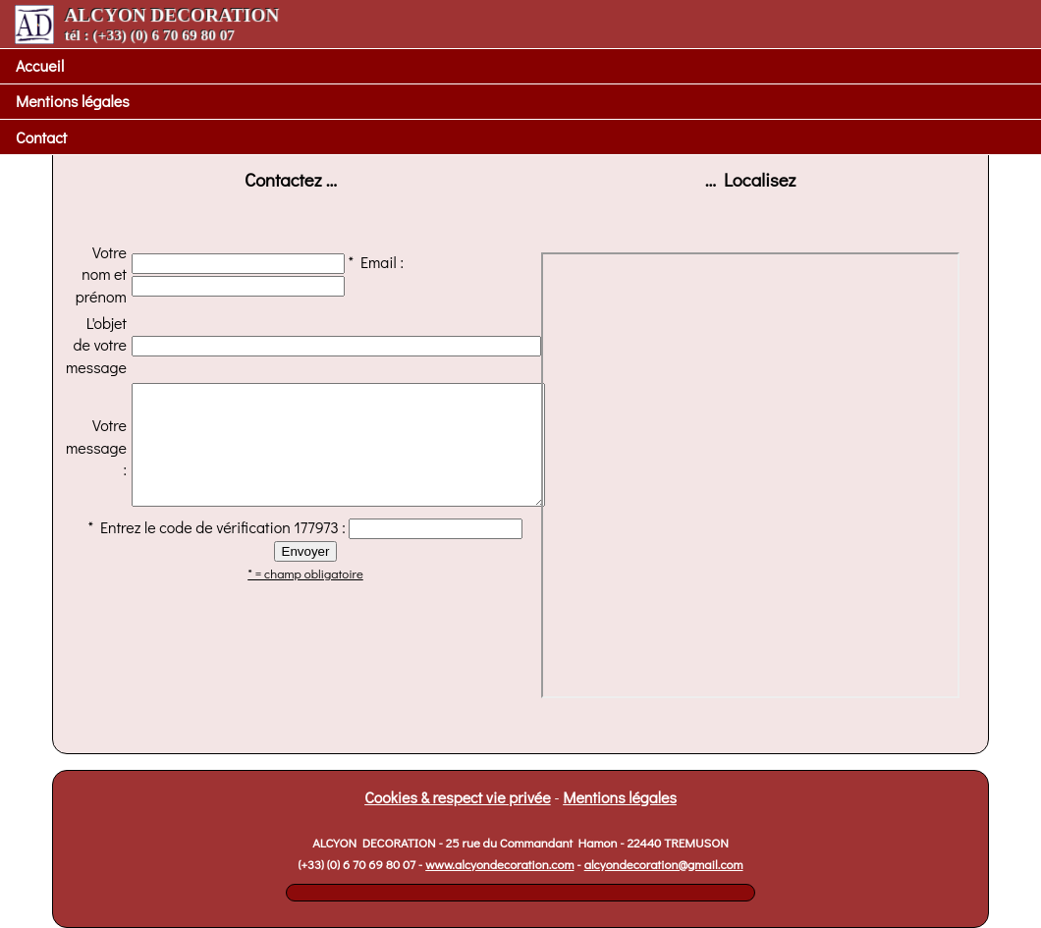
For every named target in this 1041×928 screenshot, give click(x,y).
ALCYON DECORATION (147, 24)
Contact (41, 137)
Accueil (40, 65)
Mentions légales (73, 100)
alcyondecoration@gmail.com (663, 863)
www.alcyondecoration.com (499, 863)
